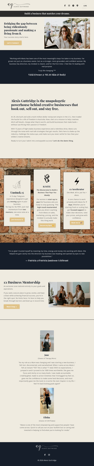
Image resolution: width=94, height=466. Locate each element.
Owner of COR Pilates (47, 422)
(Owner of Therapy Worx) (47, 360)
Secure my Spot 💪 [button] (47, 227)
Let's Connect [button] (13, 43)
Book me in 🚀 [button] (77, 224)
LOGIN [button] (85, 6)
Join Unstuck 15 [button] (17, 221)
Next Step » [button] (12, 308)
